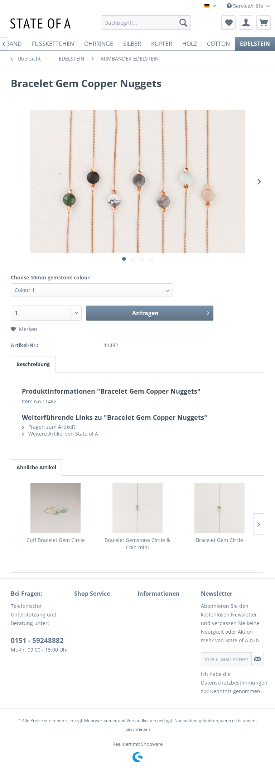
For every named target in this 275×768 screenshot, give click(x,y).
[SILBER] (132, 44)
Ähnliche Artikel (36, 467)
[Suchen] (183, 22)
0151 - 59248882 (37, 640)
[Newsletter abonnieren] (257, 659)
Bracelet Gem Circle (219, 540)
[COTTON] (218, 44)
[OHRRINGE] (98, 44)
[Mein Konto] (246, 22)
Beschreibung (33, 364)
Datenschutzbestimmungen (234, 682)
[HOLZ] (189, 44)
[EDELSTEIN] (255, 44)
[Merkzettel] (228, 22)
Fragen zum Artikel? (49, 426)
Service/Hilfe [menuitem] (246, 6)
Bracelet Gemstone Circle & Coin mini (137, 544)
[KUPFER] (161, 44)
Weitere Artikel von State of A (60, 433)
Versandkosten (141, 720)
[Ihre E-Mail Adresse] (226, 659)
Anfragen (170, 312)
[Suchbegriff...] (146, 22)
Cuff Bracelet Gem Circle (55, 540)
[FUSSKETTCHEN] (53, 44)
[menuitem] (146, 22)
